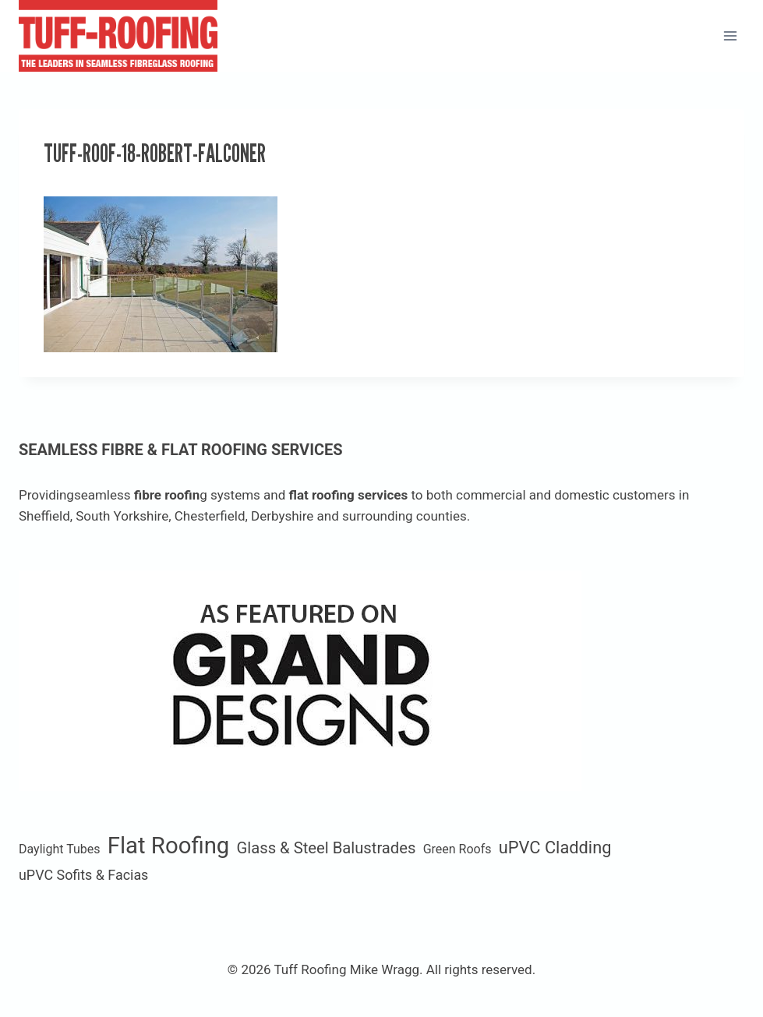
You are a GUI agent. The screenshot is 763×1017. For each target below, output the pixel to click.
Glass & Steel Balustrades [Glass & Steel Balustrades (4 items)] (326, 848)
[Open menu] (729, 35)
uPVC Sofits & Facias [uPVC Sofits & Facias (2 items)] (83, 875)
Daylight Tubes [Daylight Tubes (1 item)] (59, 849)
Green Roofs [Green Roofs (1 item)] (457, 849)
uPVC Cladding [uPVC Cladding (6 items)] (555, 847)
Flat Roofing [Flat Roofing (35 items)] (169, 845)
